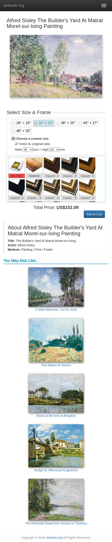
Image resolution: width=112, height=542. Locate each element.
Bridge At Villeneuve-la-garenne (56, 448)
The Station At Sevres (56, 342)
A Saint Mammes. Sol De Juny (56, 289)
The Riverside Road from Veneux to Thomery (56, 502)
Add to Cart (94, 214)
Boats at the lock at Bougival (56, 395)
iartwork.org (13, 5)
